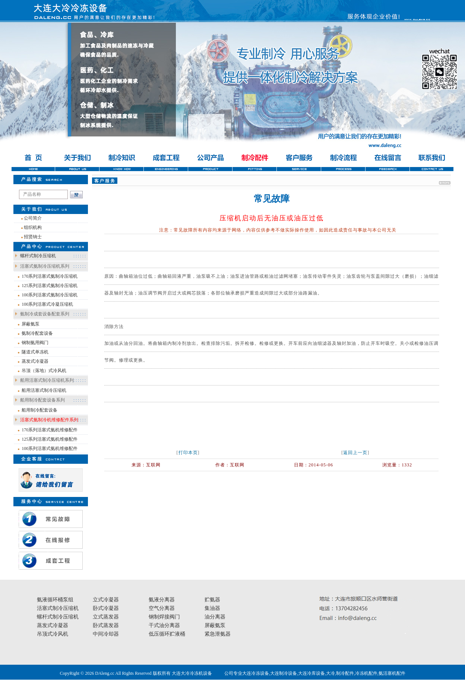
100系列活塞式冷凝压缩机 (47, 304)
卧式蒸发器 (106, 625)
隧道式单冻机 (35, 352)
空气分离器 (162, 608)
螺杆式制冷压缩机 (38, 255)
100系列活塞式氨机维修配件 (50, 448)
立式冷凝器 (106, 599)
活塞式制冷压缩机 (58, 608)
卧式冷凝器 (106, 608)
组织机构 (33, 227)
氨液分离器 (162, 599)
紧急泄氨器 (218, 634)
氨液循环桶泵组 (55, 599)
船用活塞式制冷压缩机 (44, 390)
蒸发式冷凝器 (35, 361)
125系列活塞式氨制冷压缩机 (50, 285)
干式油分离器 (164, 625)
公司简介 (33, 218)
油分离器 (215, 617)
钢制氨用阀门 (35, 342)
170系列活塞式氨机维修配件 (50, 429)
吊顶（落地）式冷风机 (44, 370)
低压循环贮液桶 (167, 634)
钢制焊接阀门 (164, 617)
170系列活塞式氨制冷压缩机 (50, 276)
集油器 (212, 608)
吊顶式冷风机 (52, 634)
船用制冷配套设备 (39, 410)
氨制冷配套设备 (37, 333)
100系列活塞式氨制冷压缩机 (50, 295)
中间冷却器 (106, 634)
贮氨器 (212, 599)
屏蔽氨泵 (30, 324)
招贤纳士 (33, 236)
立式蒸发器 (106, 617)
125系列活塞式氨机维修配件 (50, 439)
